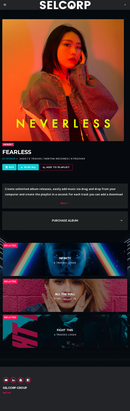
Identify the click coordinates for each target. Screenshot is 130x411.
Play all (28, 167)
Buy (9, 167)
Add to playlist (56, 167)
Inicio (7, 392)
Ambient (8, 144)
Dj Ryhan (8, 158)
